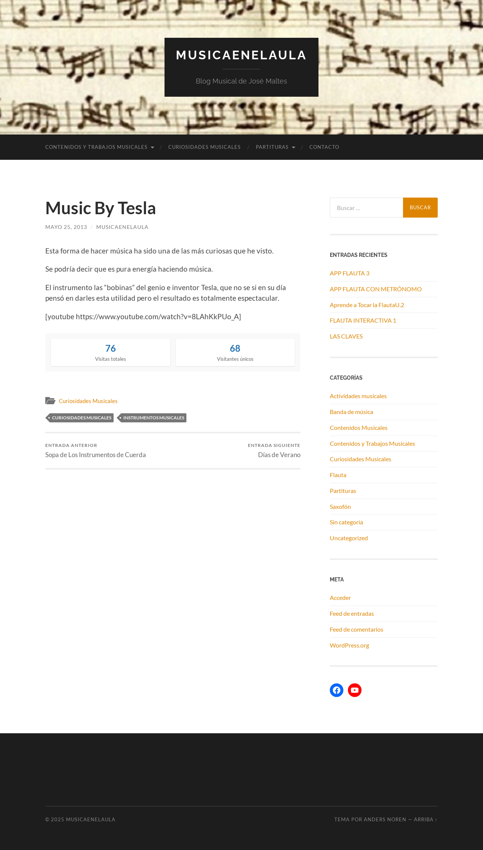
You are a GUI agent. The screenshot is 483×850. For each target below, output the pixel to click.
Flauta (338, 474)
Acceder (340, 597)
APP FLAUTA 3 (349, 273)
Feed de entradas (352, 613)
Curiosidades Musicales (204, 147)
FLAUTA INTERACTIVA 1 (363, 320)
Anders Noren (385, 819)
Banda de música (351, 411)
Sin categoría (346, 521)
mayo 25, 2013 (66, 227)
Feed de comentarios (356, 629)
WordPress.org (349, 645)
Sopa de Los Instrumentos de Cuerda (95, 450)
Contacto (324, 147)
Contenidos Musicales (359, 427)
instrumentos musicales (153, 417)
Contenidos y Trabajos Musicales (96, 147)
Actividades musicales (358, 395)
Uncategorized (349, 537)
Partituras (272, 147)
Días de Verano (274, 450)
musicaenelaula (122, 227)
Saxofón (340, 506)
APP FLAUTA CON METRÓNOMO (376, 288)
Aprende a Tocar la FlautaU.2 (367, 304)
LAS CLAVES (346, 336)
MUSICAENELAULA (241, 55)
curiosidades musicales (81, 417)
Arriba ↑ (426, 819)
